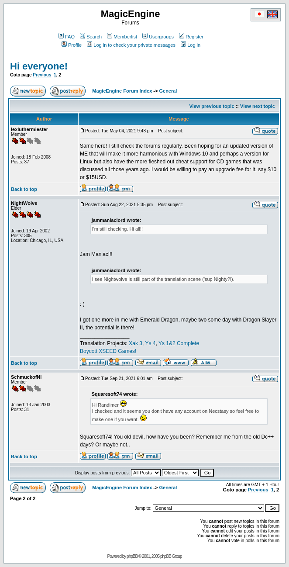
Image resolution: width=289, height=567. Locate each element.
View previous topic (211, 106)
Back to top (24, 189)
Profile (72, 45)
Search (91, 36)
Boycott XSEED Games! (108, 351)
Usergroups (158, 36)
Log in (190, 45)
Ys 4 (150, 343)
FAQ (66, 36)
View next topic (257, 106)
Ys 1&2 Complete (178, 343)
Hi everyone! (39, 66)
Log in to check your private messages (131, 45)
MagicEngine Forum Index (122, 90)
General (168, 90)
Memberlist (122, 36)
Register (191, 36)
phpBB (132, 556)
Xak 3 (135, 343)
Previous (42, 75)
